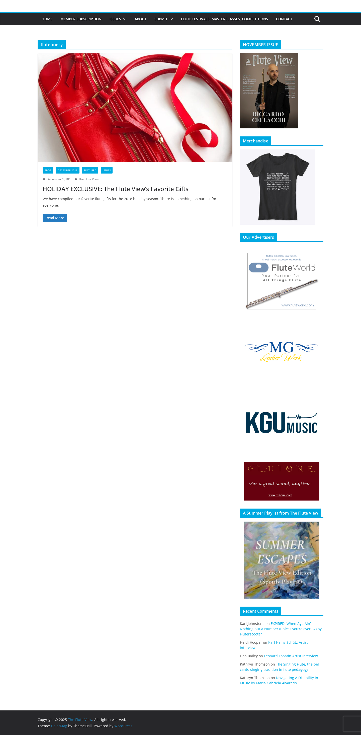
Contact (284, 19)
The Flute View (88, 179)
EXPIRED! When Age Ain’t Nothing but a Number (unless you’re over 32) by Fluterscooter (281, 628)
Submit (160, 19)
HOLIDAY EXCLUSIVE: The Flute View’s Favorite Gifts (116, 189)
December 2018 (67, 170)
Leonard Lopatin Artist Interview (291, 656)
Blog (48, 170)
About (140, 19)
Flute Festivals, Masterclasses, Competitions (224, 19)
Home (47, 19)
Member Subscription (81, 19)
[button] (124, 19)
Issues (115, 19)
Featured (90, 170)
